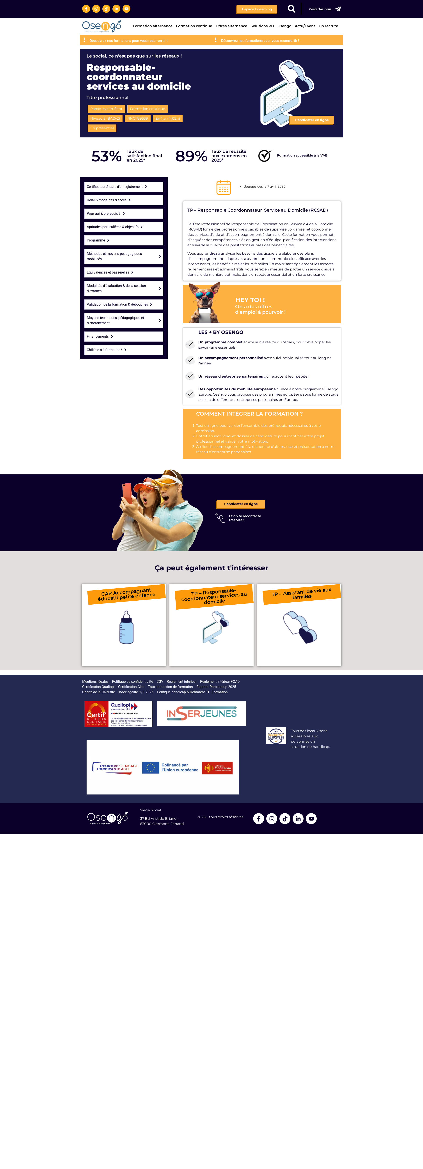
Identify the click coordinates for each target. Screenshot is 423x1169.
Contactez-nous (320, 9)
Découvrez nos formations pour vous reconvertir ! (160, 41)
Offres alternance (231, 26)
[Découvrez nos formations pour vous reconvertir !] (115, 40)
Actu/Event (305, 26)
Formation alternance (152, 26)
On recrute (328, 26)
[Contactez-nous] (338, 9)
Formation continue (194, 26)
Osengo (284, 26)
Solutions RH (262, 26)
